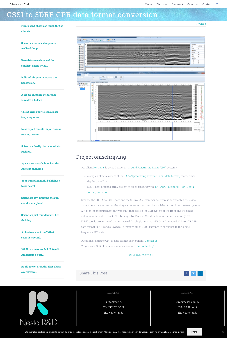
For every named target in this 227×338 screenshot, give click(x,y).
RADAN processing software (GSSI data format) (152, 176)
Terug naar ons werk (141, 254)
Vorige (202, 23)
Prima (194, 332)
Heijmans (99, 167)
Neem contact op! (144, 246)
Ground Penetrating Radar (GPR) (147, 167)
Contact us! (151, 240)
